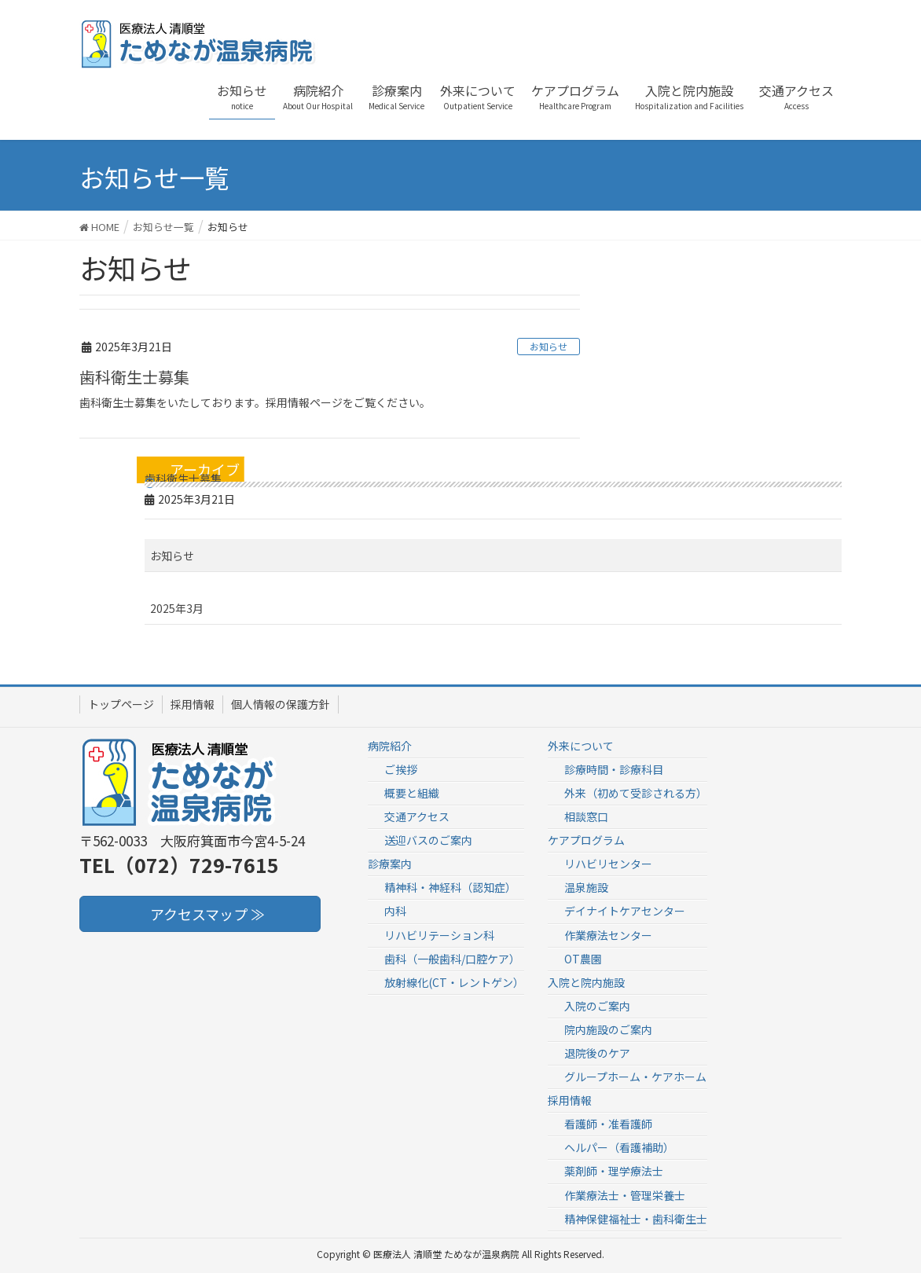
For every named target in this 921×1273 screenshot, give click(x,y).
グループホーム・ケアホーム (635, 1076)
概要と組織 (411, 793)
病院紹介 (390, 746)
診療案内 (390, 863)
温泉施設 (586, 887)
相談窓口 (586, 816)
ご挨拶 (400, 769)
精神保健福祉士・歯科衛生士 (635, 1219)
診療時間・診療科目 (613, 769)
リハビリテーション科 (439, 935)
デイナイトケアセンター (624, 911)
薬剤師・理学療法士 (613, 1171)
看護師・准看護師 (608, 1124)
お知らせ (548, 346)
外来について (581, 746)
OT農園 (583, 959)
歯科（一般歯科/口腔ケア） (452, 959)
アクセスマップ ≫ (200, 914)
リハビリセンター (608, 863)
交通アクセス (416, 816)
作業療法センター (608, 935)
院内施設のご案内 (608, 1029)
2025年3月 (177, 608)
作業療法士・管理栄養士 (624, 1195)
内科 (395, 911)
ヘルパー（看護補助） (619, 1147)
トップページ (121, 704)
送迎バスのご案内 (428, 840)
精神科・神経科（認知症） (450, 887)
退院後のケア (597, 1053)
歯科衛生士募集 (134, 376)
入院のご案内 (597, 1006)
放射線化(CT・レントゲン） (454, 982)
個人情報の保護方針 (280, 704)
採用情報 (193, 704)
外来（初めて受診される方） (635, 793)
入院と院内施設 (586, 982)
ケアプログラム (586, 840)
